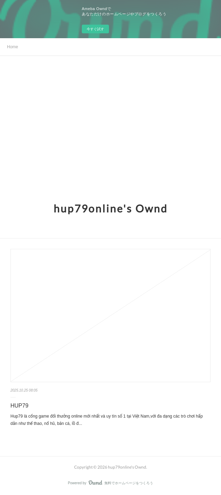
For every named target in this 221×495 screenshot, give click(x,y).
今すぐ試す (95, 29)
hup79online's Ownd (111, 208)
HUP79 (19, 406)
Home (12, 46)
